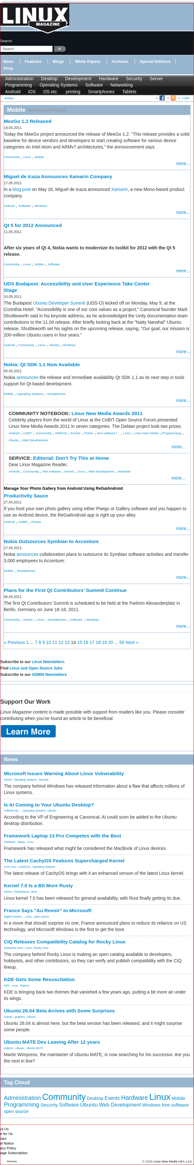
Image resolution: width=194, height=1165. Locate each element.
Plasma (24, 985)
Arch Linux (10, 866)
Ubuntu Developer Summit (59, 303)
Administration (19, 78)
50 (121, 642)
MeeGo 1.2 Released (27, 121)
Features (33, 61)
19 (104, 642)
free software (52, 471)
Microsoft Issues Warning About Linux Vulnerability (64, 773)
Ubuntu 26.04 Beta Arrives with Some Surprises (59, 1010)
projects (8, 1048)
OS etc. (50, 91)
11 (54, 642)
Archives (120, 61)
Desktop (49, 78)
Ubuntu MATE (34, 1048)
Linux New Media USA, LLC (172, 1161)
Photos (36, 522)
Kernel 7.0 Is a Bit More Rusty (38, 885)
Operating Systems (59, 84)
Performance (21, 891)
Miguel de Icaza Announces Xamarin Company (58, 176)
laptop (21, 841)
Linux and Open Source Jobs (36, 668)
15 (79, 642)
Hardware (108, 78)
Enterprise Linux (13, 947)
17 (92, 642)
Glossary (12, 1161)
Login (186, 98)
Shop (8, 68)
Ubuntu (54, 345)
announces (28, 377)
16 (85, 642)
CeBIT (27, 433)
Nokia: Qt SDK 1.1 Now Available (42, 364)
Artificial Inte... (12, 810)
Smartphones (101, 91)
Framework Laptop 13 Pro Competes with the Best (62, 835)
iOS (31, 91)
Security (134, 78)
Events (75, 433)
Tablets (129, 91)
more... (183, 163)
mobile (22, 522)
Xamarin (119, 189)
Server (156, 78)
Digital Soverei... (13, 916)
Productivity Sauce (26, 495)
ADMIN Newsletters (49, 674)
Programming (18, 84)
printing (73, 91)
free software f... (108, 433)
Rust (34, 891)
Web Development (35, 440)
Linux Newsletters (48, 662)
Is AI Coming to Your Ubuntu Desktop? (49, 804)
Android (12, 91)
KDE (6, 985)
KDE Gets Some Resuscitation (39, 979)
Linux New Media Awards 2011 (106, 413)
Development (78, 78)
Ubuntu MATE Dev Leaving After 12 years (52, 1042)
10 (48, 642)
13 (67, 642)
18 (98, 642)
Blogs (58, 61)
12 (60, 642)
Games (8, 1016)
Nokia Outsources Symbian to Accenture (51, 541)
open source (41, 916)
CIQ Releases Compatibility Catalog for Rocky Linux (64, 941)
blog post (21, 189)
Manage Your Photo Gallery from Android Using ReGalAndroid (63, 488)
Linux (27, 157)
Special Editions (155, 61)
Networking (121, 84)
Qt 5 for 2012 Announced (33, 225)
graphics (20, 1016)
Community (12, 157)
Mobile (39, 157)
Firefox (88, 433)
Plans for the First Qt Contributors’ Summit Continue (65, 590)
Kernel (68, 471)
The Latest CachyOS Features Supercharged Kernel (64, 860)
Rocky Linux (41, 947)
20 (110, 642)
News (8, 61)
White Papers (88, 61)
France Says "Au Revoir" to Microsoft (48, 910)
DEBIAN (61, 433)
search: (6, 41)
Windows (40, 206)
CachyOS (24, 866)
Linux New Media (147, 433)
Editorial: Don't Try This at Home (71, 458)
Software (94, 84)
